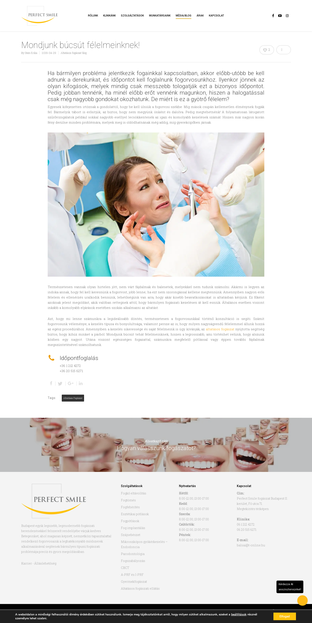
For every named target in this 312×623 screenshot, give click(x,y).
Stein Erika (31, 53)
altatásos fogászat (220, 329)
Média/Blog (183, 15)
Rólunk (93, 15)
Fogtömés (128, 500)
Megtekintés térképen (253, 509)
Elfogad (284, 616)
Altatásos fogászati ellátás (140, 588)
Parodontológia (133, 554)
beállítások (239, 614)
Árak (200, 15)
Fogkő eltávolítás (133, 493)
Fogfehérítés (130, 507)
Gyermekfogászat (134, 581)
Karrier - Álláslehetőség (38, 563)
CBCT (125, 568)
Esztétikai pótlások (135, 514)
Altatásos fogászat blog (74, 53)
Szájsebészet (130, 535)
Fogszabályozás (133, 561)
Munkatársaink (160, 15)
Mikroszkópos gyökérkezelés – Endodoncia (144, 544)
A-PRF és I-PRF (132, 575)
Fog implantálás (133, 528)
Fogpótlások (130, 521)
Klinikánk (109, 15)
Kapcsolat (216, 15)
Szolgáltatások (132, 15)
